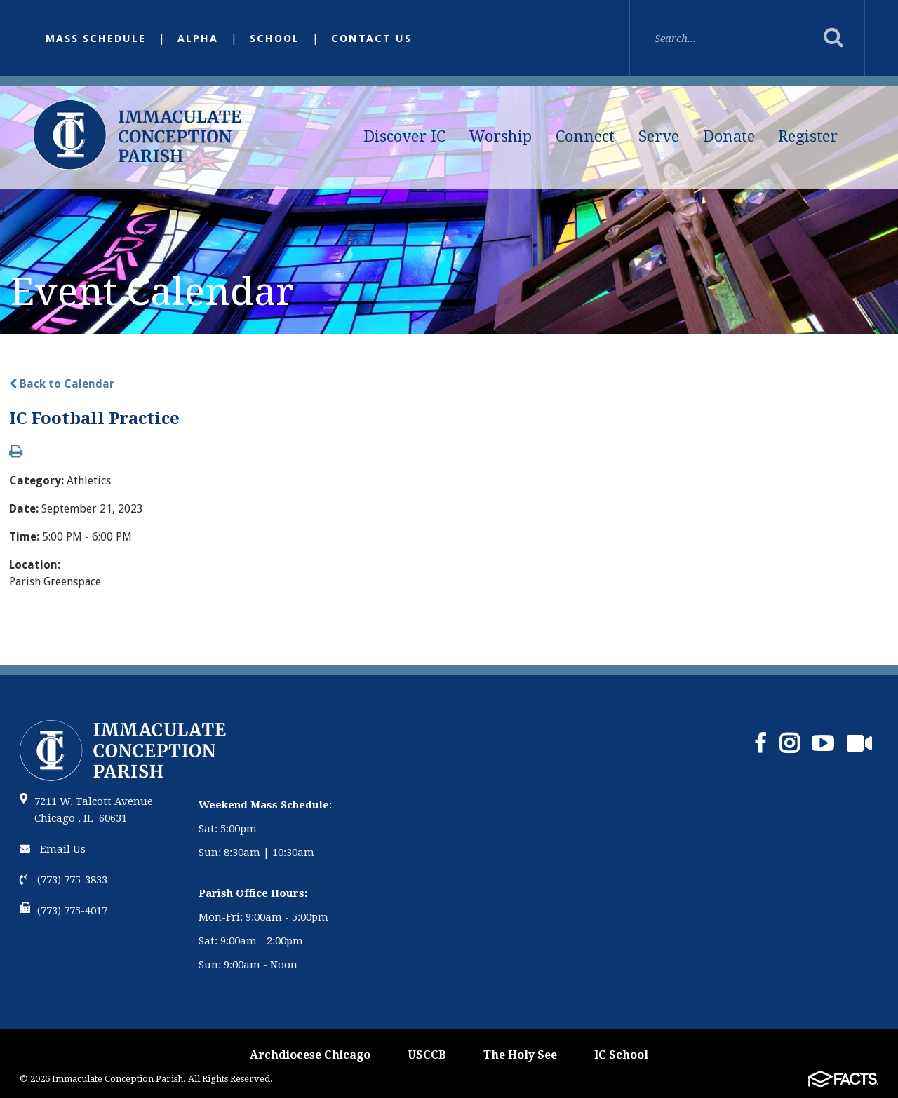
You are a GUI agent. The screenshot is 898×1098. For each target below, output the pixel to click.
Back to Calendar (61, 384)
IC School (621, 1055)
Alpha (197, 38)
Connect (585, 136)
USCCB (427, 1055)
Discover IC (404, 136)
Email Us (53, 849)
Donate (729, 136)
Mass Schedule (96, 38)
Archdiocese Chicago (310, 1055)
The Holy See (520, 1055)
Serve (658, 136)
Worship (500, 136)
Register (808, 136)
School (275, 38)
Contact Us (371, 38)
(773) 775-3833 (63, 880)
